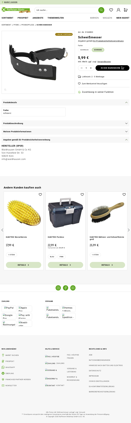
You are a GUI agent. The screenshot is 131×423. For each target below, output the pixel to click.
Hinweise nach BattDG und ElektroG (106, 365)
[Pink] (61, 257)
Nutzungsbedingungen (99, 360)
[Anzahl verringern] (81, 68)
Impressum (94, 376)
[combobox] (68, 10)
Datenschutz (95, 371)
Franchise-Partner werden (18, 379)
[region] (38, 62)
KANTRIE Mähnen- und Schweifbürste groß (107, 238)
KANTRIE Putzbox (56, 237)
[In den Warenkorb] (112, 68)
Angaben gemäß (101, 41)
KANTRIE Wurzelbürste (16, 237)
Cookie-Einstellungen (99, 381)
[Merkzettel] (111, 10)
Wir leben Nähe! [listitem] (9, 349)
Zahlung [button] (5, 301)
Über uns (10, 373)
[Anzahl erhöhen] (90, 68)
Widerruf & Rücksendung (60, 371)
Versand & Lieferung (58, 365)
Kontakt (53, 376)
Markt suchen (12, 355)
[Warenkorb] (125, 10)
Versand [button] (49, 301)
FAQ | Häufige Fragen (58, 355)
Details (23, 265)
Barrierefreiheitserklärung (102, 392)
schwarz (98, 50)
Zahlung (53, 360)
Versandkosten (104, 62)
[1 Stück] (11, 255)
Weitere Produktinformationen (17, 132)
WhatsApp (10, 367)
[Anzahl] (86, 68)
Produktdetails (10, 102)
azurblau (85, 50)
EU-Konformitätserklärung (101, 386)
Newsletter (11, 386)
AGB (90, 355)
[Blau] (52, 257)
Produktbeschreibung (13, 123)
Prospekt (10, 361)
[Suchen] (101, 10)
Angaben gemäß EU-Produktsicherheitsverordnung (26, 140)
